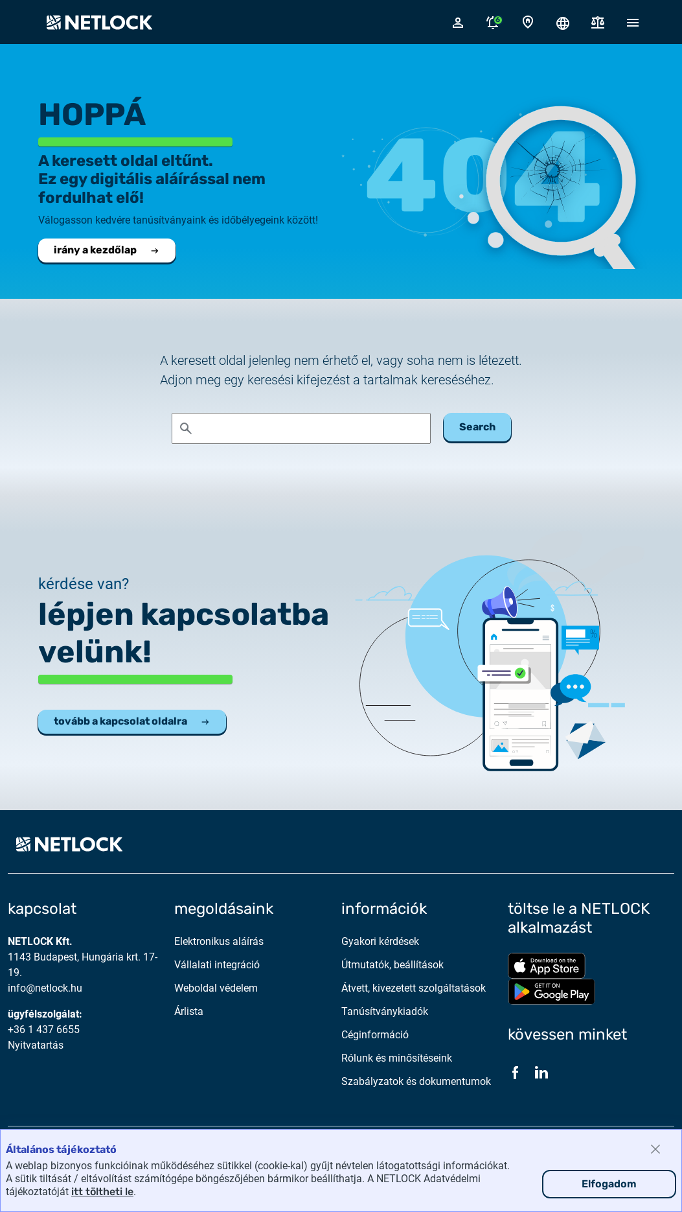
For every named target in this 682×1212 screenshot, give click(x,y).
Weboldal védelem (216, 988)
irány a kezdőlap (107, 250)
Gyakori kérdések (380, 941)
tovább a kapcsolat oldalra (132, 721)
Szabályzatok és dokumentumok (416, 1081)
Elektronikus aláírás (219, 941)
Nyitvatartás (35, 1045)
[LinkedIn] (541, 1072)
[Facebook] (515, 1072)
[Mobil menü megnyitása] (632, 22)
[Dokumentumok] (597, 22)
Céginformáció (375, 1035)
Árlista (188, 1011)
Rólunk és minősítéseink (396, 1058)
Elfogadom (609, 1184)
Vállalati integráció (217, 965)
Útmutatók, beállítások (392, 965)
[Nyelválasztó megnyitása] (562, 22)
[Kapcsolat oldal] (528, 22)
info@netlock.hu (45, 988)
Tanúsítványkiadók (384, 1011)
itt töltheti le (102, 1191)
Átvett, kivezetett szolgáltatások (413, 988)
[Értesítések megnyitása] (493, 22)
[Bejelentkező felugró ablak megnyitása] (458, 22)
